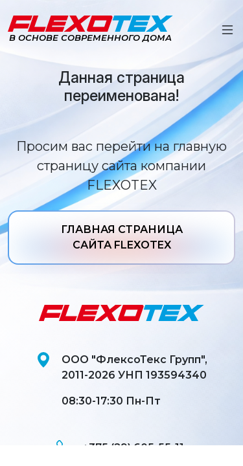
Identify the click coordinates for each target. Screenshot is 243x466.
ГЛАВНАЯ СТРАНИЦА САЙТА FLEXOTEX (122, 237)
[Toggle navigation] (227, 30)
